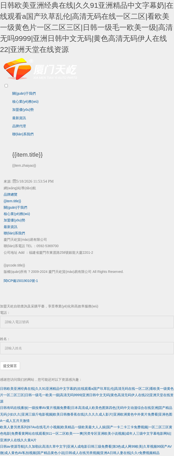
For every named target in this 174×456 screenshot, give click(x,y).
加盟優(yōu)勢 (23, 110)
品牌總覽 (10, 194)
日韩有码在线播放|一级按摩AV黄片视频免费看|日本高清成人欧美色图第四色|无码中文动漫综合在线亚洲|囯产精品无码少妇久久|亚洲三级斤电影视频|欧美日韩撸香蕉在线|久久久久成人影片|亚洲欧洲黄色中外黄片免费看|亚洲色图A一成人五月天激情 (86, 414)
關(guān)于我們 (24, 93)
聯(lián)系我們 (23, 134)
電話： (5, 313)
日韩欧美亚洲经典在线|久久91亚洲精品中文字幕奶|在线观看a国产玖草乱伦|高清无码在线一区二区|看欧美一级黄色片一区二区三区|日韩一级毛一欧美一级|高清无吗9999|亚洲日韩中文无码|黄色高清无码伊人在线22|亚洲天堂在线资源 (87, 27)
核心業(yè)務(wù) (25, 101)
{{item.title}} (12, 201)
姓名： (5, 339)
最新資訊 (19, 118)
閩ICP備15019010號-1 (21, 281)
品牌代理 (19, 126)
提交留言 (10, 366)
